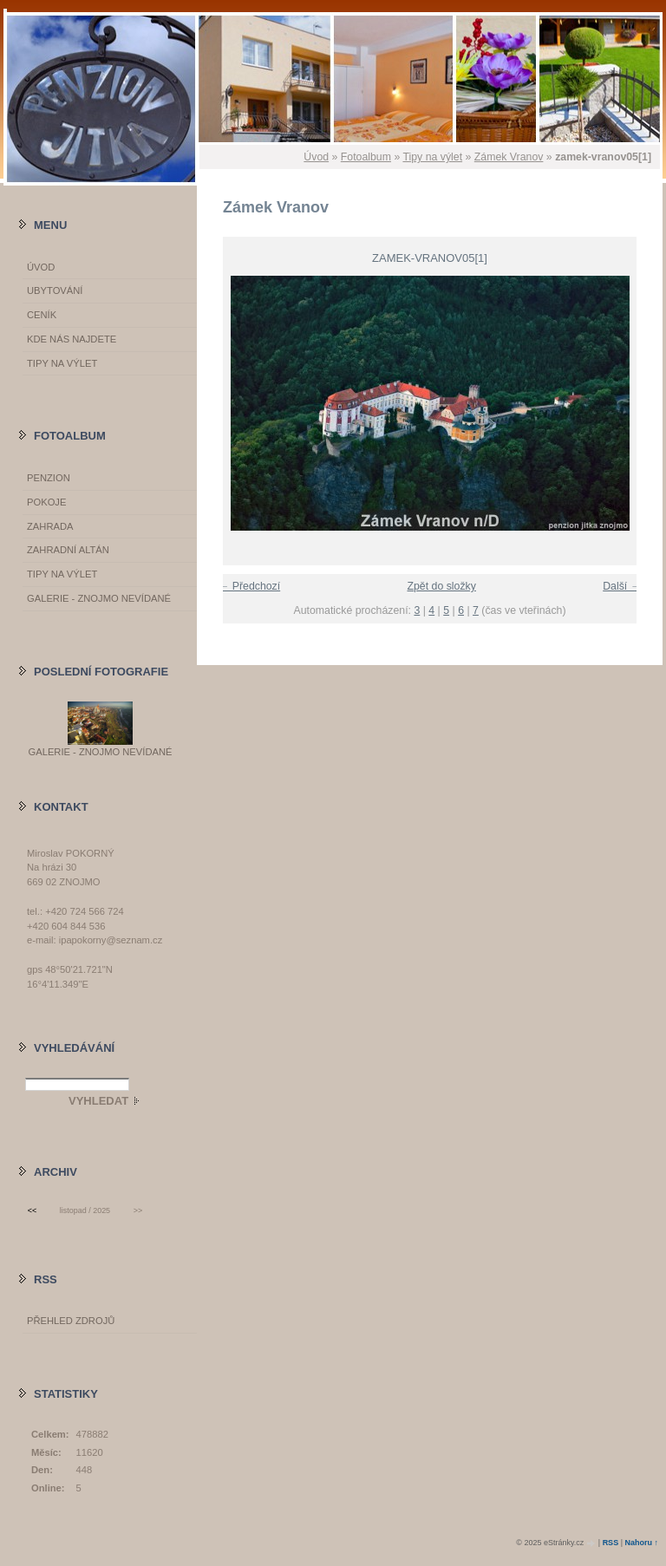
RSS (611, 1542)
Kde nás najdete (71, 339)
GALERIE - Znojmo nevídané (99, 598)
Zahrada (50, 526)
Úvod (316, 157)
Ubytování (54, 290)
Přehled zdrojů (70, 1320)
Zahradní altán (68, 550)
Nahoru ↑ (641, 1542)
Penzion (48, 478)
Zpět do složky (441, 586)
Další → (622, 586)
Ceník (41, 315)
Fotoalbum (366, 157)
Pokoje (46, 502)
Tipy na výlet (432, 157)
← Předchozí (249, 586)
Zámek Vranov (509, 157)
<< (32, 1210)
